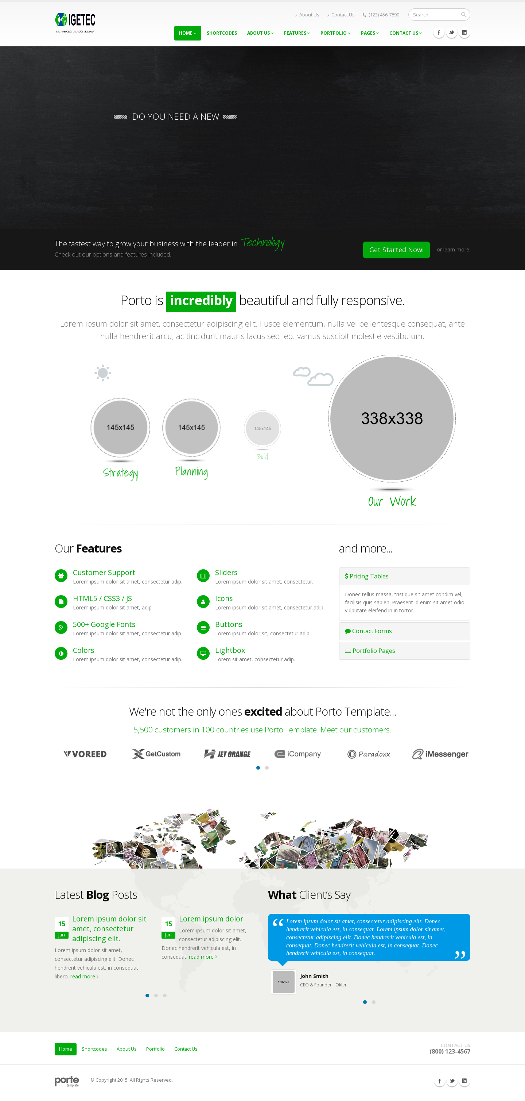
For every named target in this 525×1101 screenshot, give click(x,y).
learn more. (456, 249)
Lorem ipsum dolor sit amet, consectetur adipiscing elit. (109, 928)
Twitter (451, 32)
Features (297, 33)
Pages (370, 33)
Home (188, 33)
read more (84, 976)
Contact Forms (368, 631)
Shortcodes (222, 33)
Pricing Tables (367, 576)
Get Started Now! (396, 249)
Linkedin (464, 32)
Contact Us (341, 15)
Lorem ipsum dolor (211, 919)
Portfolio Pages (370, 651)
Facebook (438, 32)
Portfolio (335, 33)
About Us (307, 15)
